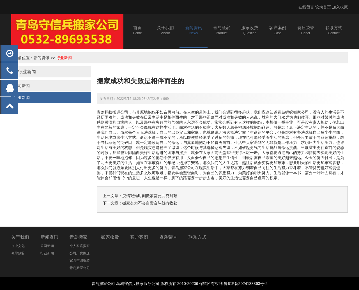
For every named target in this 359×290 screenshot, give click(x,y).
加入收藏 (340, 7)
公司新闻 (22, 86)
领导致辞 (18, 253)
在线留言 (306, 7)
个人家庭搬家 (80, 246)
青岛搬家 (79, 237)
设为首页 (323, 7)
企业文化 (18, 246)
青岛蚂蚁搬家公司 (293, 112)
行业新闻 (64, 58)
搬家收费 (110, 237)
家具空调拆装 (80, 261)
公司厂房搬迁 (80, 253)
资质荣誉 (168, 237)
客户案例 (139, 237)
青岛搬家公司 (183, 167)
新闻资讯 (41, 58)
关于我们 (20, 237)
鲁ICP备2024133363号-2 (246, 283)
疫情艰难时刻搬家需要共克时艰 (149, 196)
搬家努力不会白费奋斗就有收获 (149, 203)
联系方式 (197, 237)
